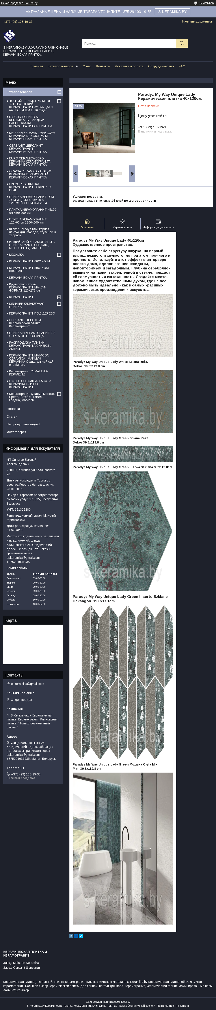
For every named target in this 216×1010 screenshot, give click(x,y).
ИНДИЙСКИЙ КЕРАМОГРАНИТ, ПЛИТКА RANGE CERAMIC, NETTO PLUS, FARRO (32, 245)
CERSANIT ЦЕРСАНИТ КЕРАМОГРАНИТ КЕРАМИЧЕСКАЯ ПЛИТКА (28, 148)
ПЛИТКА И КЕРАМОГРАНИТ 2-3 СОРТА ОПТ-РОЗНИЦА (32, 334)
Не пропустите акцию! (23, 424)
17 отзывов (206, 3)
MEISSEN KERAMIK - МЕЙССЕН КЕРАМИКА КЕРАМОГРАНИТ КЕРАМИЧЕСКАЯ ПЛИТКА (32, 136)
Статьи (12, 416)
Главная (36, 66)
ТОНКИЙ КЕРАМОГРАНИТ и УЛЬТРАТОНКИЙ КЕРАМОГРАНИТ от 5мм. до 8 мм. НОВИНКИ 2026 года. (31, 105)
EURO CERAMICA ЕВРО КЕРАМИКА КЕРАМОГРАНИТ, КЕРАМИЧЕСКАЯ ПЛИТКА (30, 161)
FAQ (182, 66)
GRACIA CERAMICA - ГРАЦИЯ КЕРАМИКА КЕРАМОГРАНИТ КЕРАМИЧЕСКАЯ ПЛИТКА (30, 174)
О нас (87, 66)
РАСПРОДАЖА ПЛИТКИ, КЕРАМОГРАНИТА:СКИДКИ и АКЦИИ (30, 346)
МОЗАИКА (16, 254)
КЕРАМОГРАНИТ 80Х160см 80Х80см (29, 269)
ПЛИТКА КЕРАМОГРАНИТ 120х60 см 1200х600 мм (28, 221)
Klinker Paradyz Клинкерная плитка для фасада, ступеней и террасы (32, 232)
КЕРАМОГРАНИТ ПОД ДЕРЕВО (32, 313)
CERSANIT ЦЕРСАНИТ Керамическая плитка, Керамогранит (26, 323)
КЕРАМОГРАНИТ (21, 297)
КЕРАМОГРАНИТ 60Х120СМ (29, 261)
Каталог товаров (60, 66)
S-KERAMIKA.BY (172, 12)
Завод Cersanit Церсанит (21, 967)
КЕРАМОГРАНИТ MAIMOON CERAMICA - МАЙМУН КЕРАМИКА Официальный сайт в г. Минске (32, 360)
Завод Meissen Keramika (21, 963)
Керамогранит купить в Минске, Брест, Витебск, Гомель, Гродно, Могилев (32, 397)
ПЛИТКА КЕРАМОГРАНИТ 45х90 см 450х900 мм (32, 211)
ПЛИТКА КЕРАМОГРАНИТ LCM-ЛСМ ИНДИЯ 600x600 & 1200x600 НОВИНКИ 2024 (32, 200)
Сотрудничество (161, 66)
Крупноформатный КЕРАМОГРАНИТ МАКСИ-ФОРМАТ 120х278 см (27, 287)
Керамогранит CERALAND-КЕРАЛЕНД (28, 373)
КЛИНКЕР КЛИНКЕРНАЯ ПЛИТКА (26, 305)
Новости (13, 409)
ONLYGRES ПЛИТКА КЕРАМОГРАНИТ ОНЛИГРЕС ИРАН (30, 187)
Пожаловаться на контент (173, 1005)
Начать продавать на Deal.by (19, 3)
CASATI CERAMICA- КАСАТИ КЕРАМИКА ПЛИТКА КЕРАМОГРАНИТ (30, 384)
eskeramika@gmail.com (27, 684)
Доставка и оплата (129, 66)
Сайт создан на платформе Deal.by (108, 1001)
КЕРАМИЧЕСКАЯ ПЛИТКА (28, 277)
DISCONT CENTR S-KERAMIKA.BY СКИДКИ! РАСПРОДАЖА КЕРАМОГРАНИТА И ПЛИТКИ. (31, 121)
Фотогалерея (16, 432)
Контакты (103, 66)
